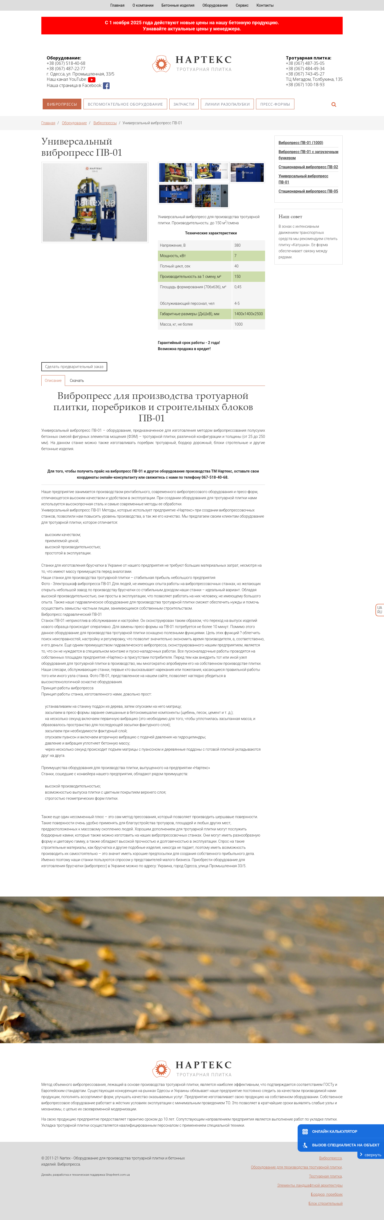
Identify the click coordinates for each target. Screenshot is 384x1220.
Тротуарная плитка (325, 1176)
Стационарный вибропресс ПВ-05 (308, 191)
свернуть (373, 1155)
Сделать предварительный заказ (74, 366)
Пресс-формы (275, 104)
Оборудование (215, 5)
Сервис (242, 5)
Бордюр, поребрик (327, 1194)
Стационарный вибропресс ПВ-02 (308, 167)
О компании (143, 5)
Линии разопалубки (227, 104)
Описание (53, 380)
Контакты (265, 5)
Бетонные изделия (178, 5)
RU (379, 612)
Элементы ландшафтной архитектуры (310, 1185)
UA (379, 608)
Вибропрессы (62, 104)
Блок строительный (326, 1203)
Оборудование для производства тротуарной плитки (296, 1167)
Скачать (77, 380)
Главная (117, 5)
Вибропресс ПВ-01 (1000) (301, 143)
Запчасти (184, 104)
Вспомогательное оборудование (125, 104)
